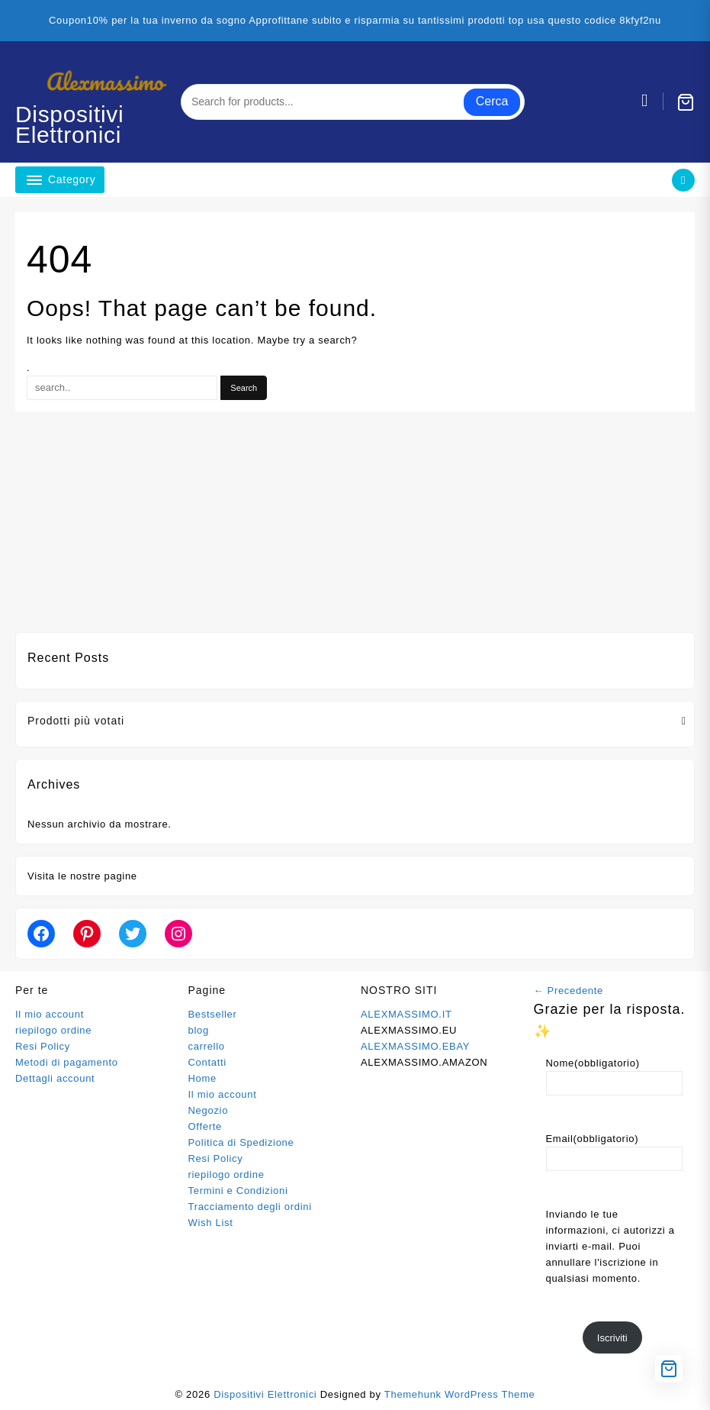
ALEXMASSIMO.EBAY (415, 1046)
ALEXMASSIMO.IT (406, 1014)
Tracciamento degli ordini (250, 1206)
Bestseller (212, 1014)
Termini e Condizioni (238, 1190)
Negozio (208, 1110)
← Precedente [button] (569, 990)
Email (592, 1138)
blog (198, 1030)
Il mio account (49, 1014)
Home (202, 1078)
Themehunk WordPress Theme (459, 1394)
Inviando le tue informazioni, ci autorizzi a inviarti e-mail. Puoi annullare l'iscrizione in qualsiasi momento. (610, 1246)
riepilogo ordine (53, 1030)
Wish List (210, 1222)
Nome (593, 1063)
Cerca (492, 101)
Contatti (207, 1062)
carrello (206, 1046)
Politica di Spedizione (241, 1142)
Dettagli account (55, 1078)
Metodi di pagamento (66, 1062)
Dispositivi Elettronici (69, 124)
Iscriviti (612, 1338)
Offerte (205, 1126)
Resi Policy (42, 1046)
